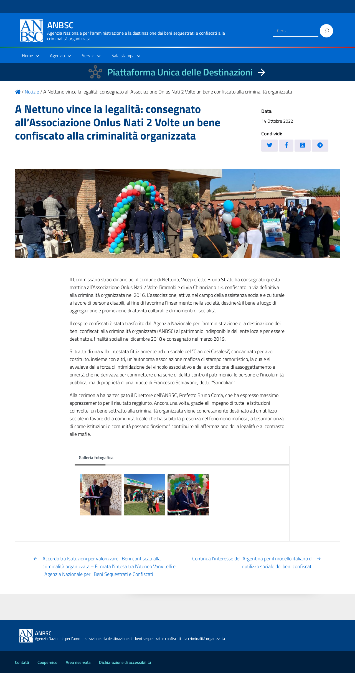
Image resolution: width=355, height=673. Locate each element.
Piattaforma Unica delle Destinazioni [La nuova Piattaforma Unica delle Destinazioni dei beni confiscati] (180, 72)
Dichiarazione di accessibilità (125, 662)
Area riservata (78, 662)
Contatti (22, 662)
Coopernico (47, 662)
